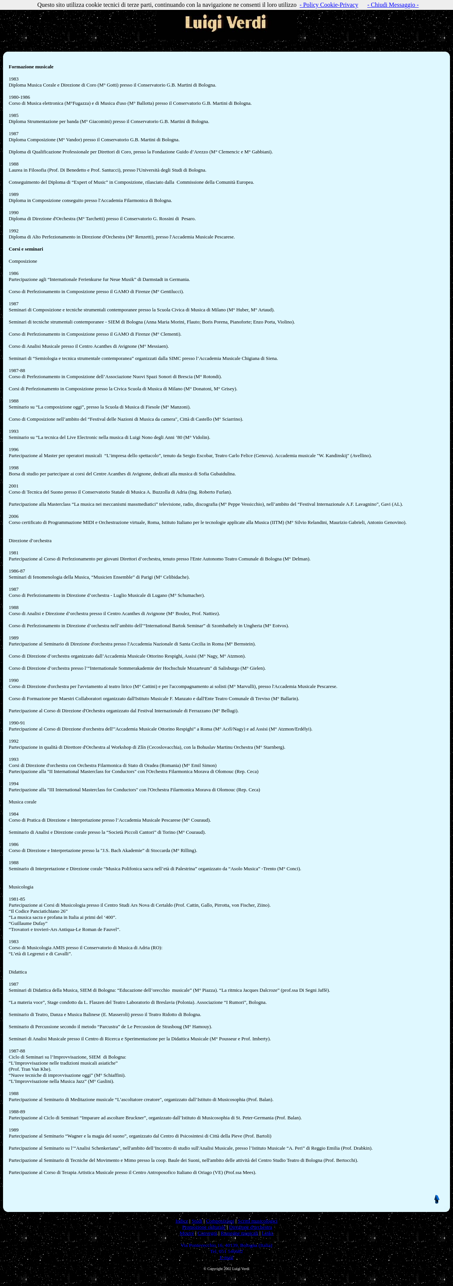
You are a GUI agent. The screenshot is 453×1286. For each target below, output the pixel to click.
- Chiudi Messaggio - (393, 5)
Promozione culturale (203, 1227)
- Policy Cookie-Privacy (328, 5)
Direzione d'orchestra (250, 1227)
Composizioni (220, 1221)
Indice (182, 1221)
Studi (197, 1221)
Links (267, 1233)
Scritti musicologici (257, 1221)
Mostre (187, 1233)
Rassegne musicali (239, 1233)
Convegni (207, 1233)
